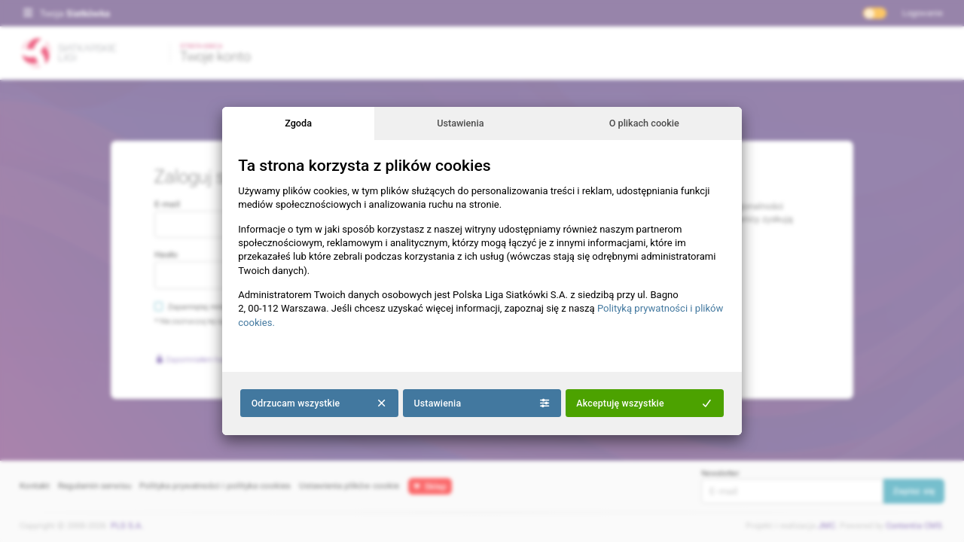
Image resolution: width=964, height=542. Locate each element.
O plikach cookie (644, 123)
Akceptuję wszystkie (644, 403)
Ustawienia (460, 123)
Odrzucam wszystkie (320, 403)
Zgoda (298, 123)
